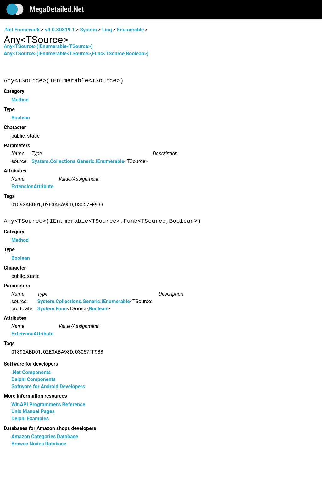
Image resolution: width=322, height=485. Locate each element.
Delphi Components (33, 380)
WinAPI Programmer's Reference (48, 405)
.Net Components (31, 373)
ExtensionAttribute (32, 187)
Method (20, 100)
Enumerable (130, 30)
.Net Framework (22, 30)
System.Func (52, 309)
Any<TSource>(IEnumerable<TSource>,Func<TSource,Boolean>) (76, 54)
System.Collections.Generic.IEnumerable (77, 161)
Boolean (20, 118)
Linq (107, 30)
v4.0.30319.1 (60, 30)
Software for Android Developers (48, 387)
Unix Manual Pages (33, 412)
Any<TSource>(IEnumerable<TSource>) (48, 46)
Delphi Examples (30, 419)
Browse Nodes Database (38, 444)
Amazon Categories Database (44, 437)
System (88, 30)
